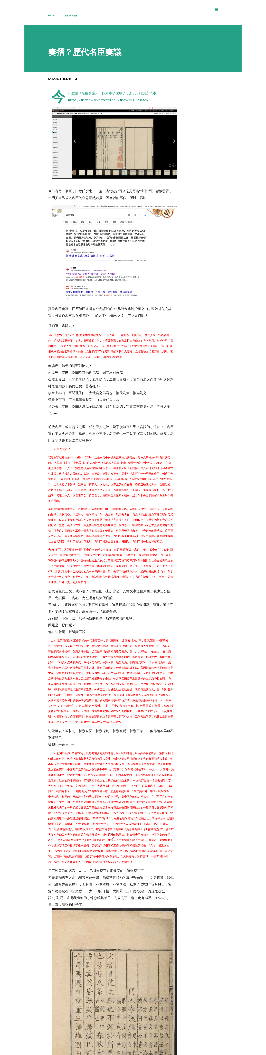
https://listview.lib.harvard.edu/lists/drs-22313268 (109, 100)
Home (51, 15)
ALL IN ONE (70, 15)
